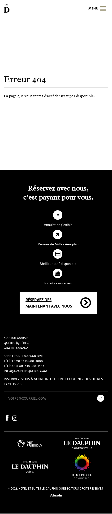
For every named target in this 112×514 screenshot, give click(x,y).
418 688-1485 (34, 365)
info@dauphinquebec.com (25, 370)
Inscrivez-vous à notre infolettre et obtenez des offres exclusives (53, 381)
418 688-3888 (33, 360)
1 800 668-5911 (32, 355)
